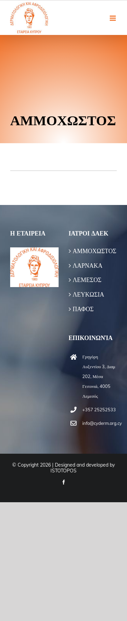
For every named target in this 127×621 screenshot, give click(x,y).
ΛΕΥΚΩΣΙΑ (88, 294)
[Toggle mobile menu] (113, 18)
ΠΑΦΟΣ (83, 309)
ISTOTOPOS (63, 471)
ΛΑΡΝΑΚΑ (88, 265)
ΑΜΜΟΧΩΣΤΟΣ (93, 251)
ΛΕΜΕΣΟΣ (87, 280)
